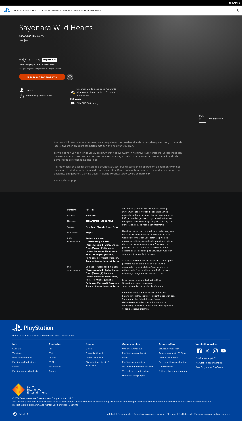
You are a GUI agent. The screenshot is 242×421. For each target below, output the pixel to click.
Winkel (77, 10)
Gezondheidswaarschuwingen (137, 283)
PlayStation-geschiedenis (25, 371)
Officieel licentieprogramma (173, 371)
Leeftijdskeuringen (168, 357)
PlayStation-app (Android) (209, 362)
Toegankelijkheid (94, 353)
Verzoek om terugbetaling (135, 371)
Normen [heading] (90, 344)
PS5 (25, 10)
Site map (171, 414)
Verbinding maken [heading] (206, 344)
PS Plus (41, 10)
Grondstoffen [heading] (167, 344)
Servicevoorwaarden (169, 348)
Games (16, 10)
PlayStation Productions (24, 362)
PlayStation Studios (22, 357)
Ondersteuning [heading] (131, 344)
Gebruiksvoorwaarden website (149, 414)
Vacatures (17, 353)
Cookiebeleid (185, 414)
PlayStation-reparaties (133, 362)
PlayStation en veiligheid (134, 353)
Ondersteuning (91, 10)
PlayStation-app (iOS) (206, 358)
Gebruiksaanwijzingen (133, 375)
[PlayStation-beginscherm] (7, 10)
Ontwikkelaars (166, 366)
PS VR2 (52, 357)
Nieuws (66, 10)
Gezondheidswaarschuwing (173, 362)
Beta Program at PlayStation (210, 367)
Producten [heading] (55, 344)
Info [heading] (14, 344)
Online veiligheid (94, 357)
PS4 (32, 10)
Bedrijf (15, 366)
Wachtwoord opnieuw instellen (137, 366)
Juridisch (111, 414)
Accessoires (53, 10)
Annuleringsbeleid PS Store (172, 353)
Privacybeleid (124, 414)
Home (15, 335)
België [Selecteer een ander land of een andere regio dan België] (20, 414)
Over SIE (16, 348)
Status (125, 357)
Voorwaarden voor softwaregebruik (212, 414)
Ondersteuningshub (132, 348)
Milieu (89, 348)
